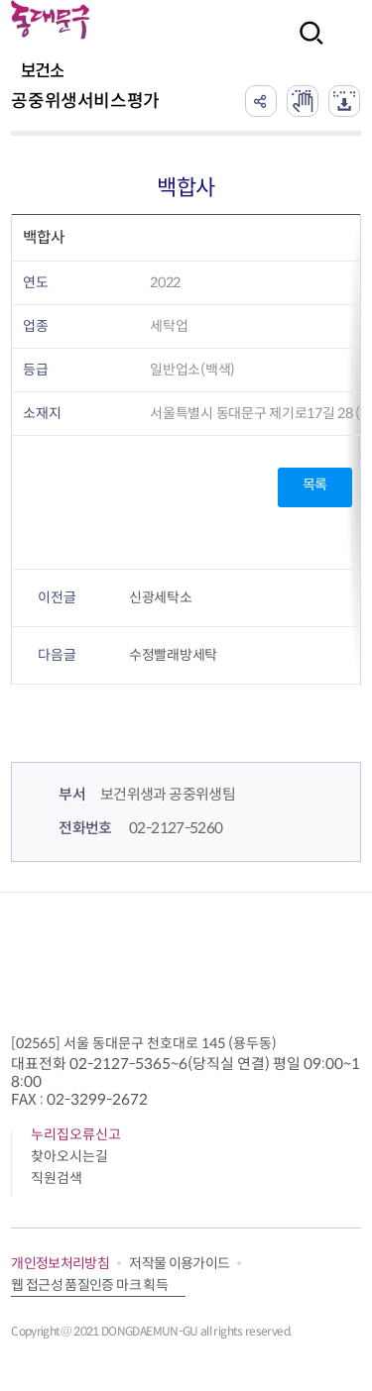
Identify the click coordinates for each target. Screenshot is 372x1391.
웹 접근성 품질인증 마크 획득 (89, 1285)
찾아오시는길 (69, 1156)
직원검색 (56, 1178)
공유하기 (261, 101)
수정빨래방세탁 (173, 655)
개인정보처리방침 (60, 1263)
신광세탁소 (160, 597)
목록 (315, 484)
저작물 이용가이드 (179, 1263)
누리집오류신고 (76, 1134)
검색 (305, 46)
